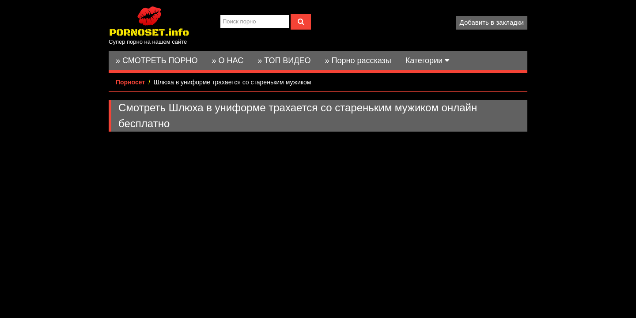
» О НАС (228, 60)
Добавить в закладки (492, 22)
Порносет (130, 82)
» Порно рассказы (358, 60)
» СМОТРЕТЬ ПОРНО (157, 60)
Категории (427, 60)
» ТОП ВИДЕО (283, 60)
